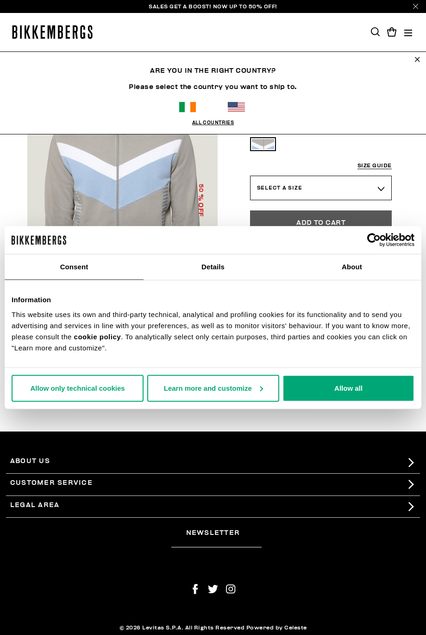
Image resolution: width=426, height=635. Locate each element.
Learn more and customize (213, 388)
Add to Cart (320, 222)
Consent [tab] (74, 267)
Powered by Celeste (276, 627)
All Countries (213, 123)
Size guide (374, 165)
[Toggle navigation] (408, 32)
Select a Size (279, 187)
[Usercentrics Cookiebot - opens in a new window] (373, 240)
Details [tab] (213, 267)
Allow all (348, 388)
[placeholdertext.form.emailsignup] (216, 543)
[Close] (415, 6)
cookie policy (97, 336)
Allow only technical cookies (77, 388)
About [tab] (352, 267)
